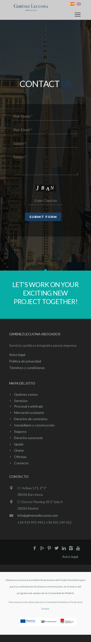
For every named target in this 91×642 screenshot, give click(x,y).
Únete (19, 450)
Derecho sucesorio (28, 438)
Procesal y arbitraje (28, 406)
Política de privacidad (25, 361)
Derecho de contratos (31, 419)
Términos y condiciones (27, 368)
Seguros (20, 431)
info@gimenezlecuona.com (37, 515)
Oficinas (20, 457)
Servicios (21, 401)
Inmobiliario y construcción (34, 425)
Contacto (21, 463)
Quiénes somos (26, 394)
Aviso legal (17, 355)
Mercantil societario (29, 412)
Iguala (18, 444)
